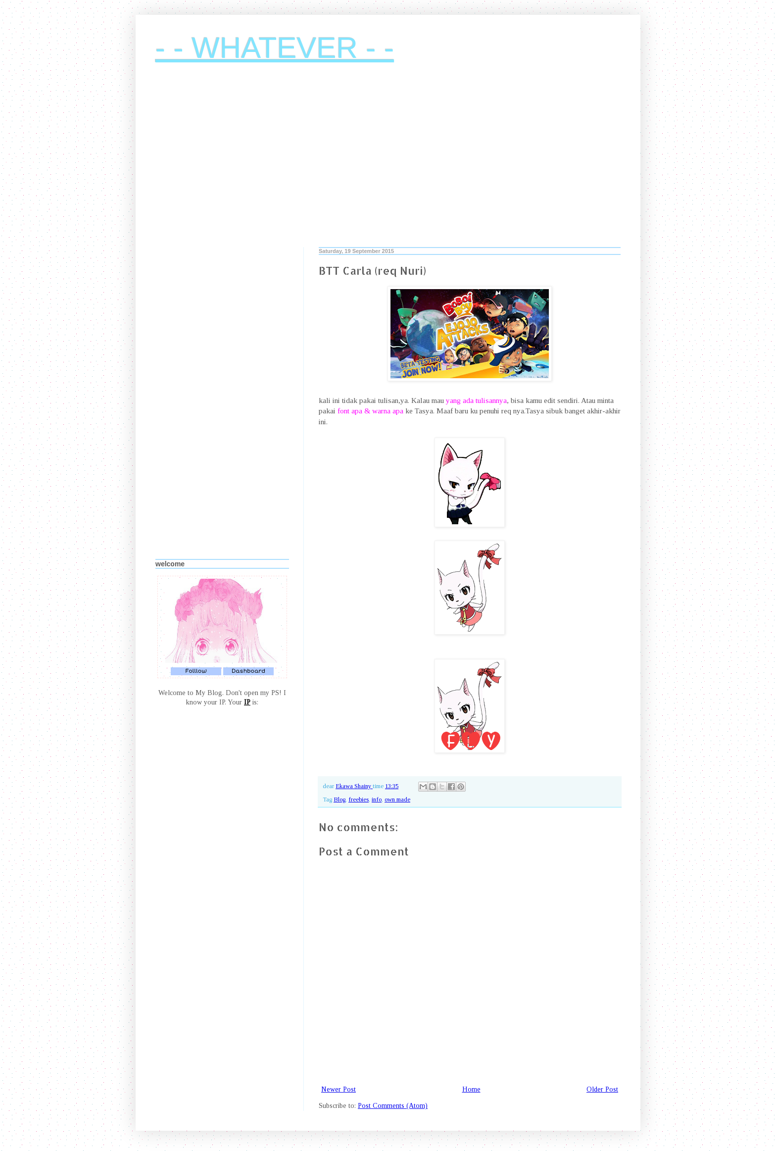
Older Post (602, 1089)
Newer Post (338, 1089)
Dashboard (248, 671)
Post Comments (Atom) (393, 1105)
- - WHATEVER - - (274, 47)
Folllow (196, 671)
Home (471, 1089)
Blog (339, 799)
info (377, 799)
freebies (358, 799)
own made (397, 799)
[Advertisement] (388, 163)
